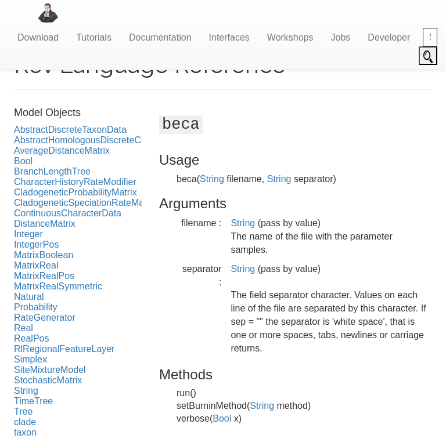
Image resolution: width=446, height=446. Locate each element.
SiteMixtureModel (50, 370)
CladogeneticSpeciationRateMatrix (85, 203)
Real (23, 328)
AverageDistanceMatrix (62, 150)
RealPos (31, 338)
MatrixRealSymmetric (58, 286)
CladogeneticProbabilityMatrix (75, 192)
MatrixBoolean (43, 255)
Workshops (290, 37)
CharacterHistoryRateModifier (75, 182)
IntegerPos (36, 244)
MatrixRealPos (44, 276)
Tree (23, 411)
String (26, 391)
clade (25, 422)
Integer (28, 234)
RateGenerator (44, 317)
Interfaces (229, 37)
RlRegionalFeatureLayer (64, 349)
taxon (25, 432)
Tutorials (94, 37)
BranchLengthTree (52, 171)
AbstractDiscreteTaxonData (70, 130)
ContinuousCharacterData (67, 213)
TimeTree (33, 401)
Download (38, 37)
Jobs (341, 37)
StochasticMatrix (48, 380)
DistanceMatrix (44, 224)
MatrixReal (36, 265)
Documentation (160, 37)
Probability (35, 307)
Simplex (30, 359)
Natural (29, 297)
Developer (389, 37)
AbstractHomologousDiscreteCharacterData (104, 140)
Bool (23, 161)
